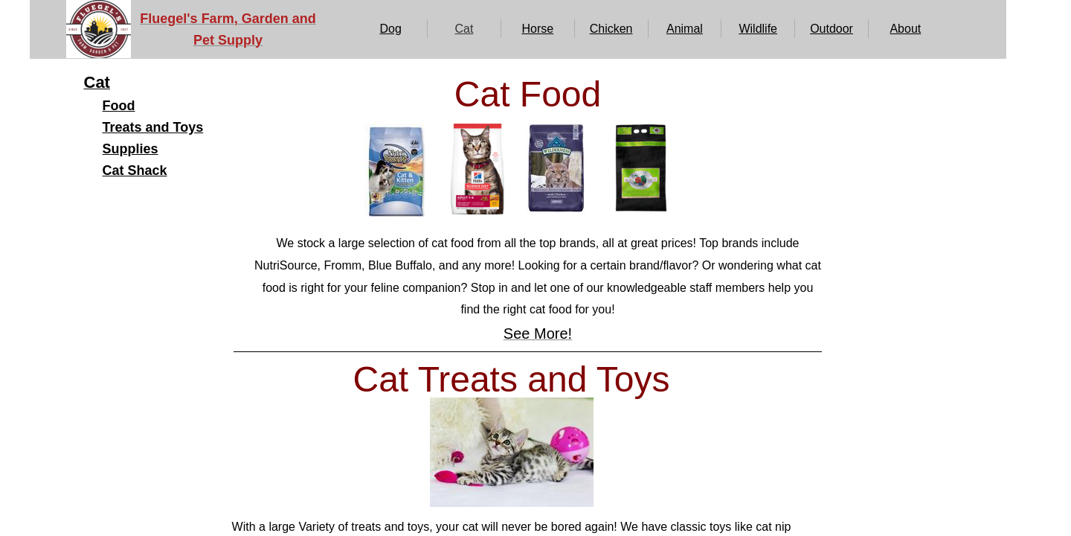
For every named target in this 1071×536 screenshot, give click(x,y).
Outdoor (831, 28)
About (905, 28)
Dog (390, 28)
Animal (684, 28)
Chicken (611, 28)
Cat (464, 28)
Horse (537, 28)
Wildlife (758, 28)
